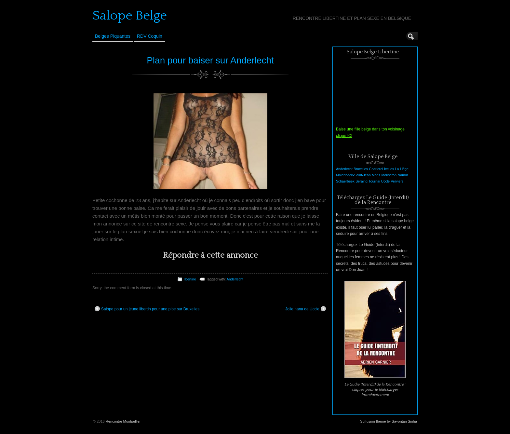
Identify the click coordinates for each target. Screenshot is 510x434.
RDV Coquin (149, 36)
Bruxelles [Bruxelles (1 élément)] (361, 169)
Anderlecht (235, 279)
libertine (190, 279)
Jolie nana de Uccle (305, 308)
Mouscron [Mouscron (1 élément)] (388, 175)
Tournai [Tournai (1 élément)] (374, 181)
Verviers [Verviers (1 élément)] (397, 181)
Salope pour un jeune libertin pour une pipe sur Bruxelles (147, 308)
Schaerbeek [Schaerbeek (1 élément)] (345, 181)
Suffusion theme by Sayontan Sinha (388, 421)
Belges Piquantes (112, 36)
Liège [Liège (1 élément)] (404, 169)
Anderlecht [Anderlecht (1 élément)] (344, 169)
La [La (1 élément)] (397, 169)
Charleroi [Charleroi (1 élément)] (376, 169)
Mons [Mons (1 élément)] (376, 175)
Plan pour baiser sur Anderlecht (210, 60)
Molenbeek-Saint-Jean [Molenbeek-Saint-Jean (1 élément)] (353, 175)
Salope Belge (129, 15)
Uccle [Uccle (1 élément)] (385, 181)
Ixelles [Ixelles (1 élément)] (389, 169)
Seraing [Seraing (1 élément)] (362, 181)
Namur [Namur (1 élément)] (403, 175)
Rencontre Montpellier (123, 421)
